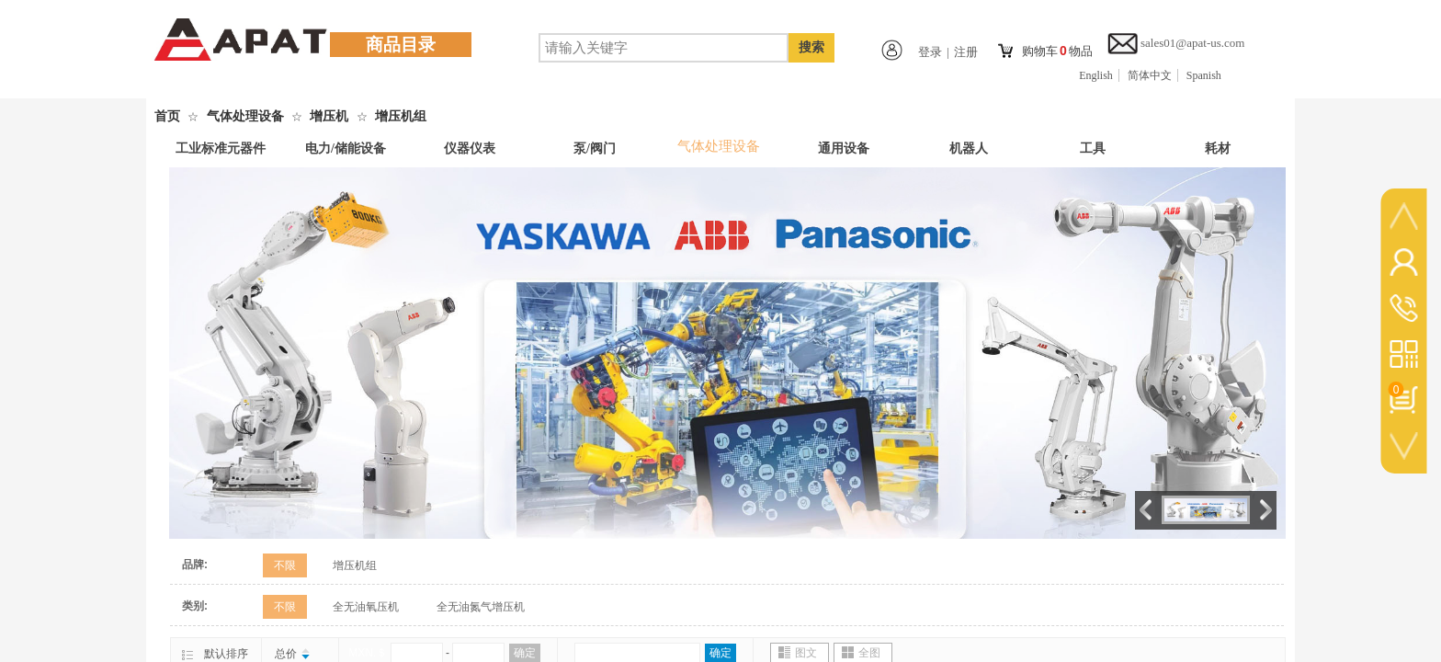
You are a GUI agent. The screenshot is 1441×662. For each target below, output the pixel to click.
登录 (930, 52)
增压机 (329, 116)
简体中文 (1150, 75)
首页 (167, 116)
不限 (285, 565)
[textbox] (664, 48)
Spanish (1203, 75)
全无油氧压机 (366, 606)
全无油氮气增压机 (481, 606)
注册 (966, 52)
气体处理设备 (245, 116)
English (1096, 75)
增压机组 (400, 116)
